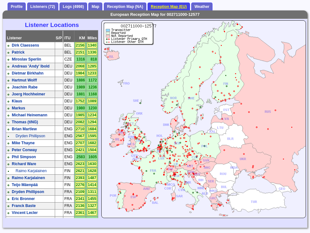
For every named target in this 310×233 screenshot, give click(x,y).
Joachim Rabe (24, 87)
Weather (201, 6)
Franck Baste (23, 206)
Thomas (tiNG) (25, 122)
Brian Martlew (24, 129)
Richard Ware (24, 164)
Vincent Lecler (25, 212)
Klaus (17, 101)
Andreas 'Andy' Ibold (30, 66)
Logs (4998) (73, 6)
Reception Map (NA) (125, 6)
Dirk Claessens (25, 45)
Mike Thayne (23, 143)
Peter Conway (24, 150)
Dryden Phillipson (30, 136)
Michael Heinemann (29, 115)
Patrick (18, 52)
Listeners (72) (42, 6)
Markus (18, 108)
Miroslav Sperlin (26, 59)
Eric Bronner (23, 199)
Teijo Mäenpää (25, 185)
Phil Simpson (24, 157)
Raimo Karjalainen (31, 171)
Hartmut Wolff (24, 80)
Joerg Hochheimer (28, 94)
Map (95, 6)
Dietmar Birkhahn (27, 73)
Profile (16, 6)
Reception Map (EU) (169, 6)
